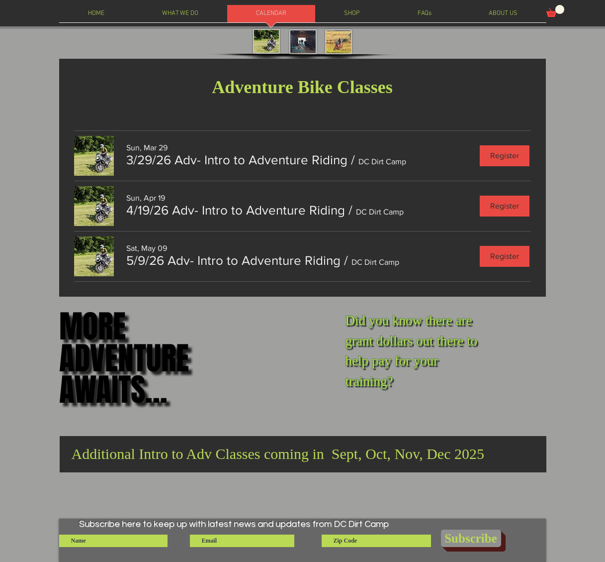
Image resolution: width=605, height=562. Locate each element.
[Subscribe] (471, 538)
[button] (555, 11)
